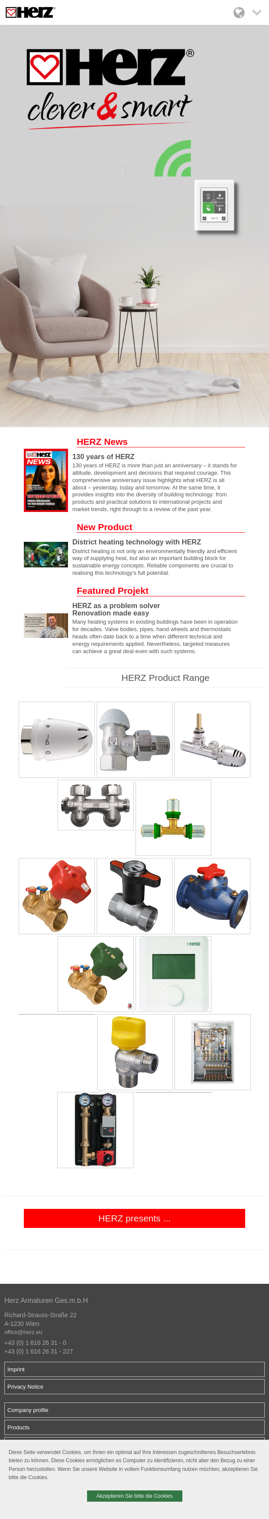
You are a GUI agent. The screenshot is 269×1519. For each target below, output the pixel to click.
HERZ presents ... (134, 1218)
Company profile (28, 1410)
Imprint (16, 1369)
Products (18, 1427)
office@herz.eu (23, 1332)
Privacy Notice (25, 1386)
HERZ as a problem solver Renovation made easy (116, 609)
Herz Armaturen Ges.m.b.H (46, 1300)
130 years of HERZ (103, 456)
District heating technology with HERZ (136, 542)
